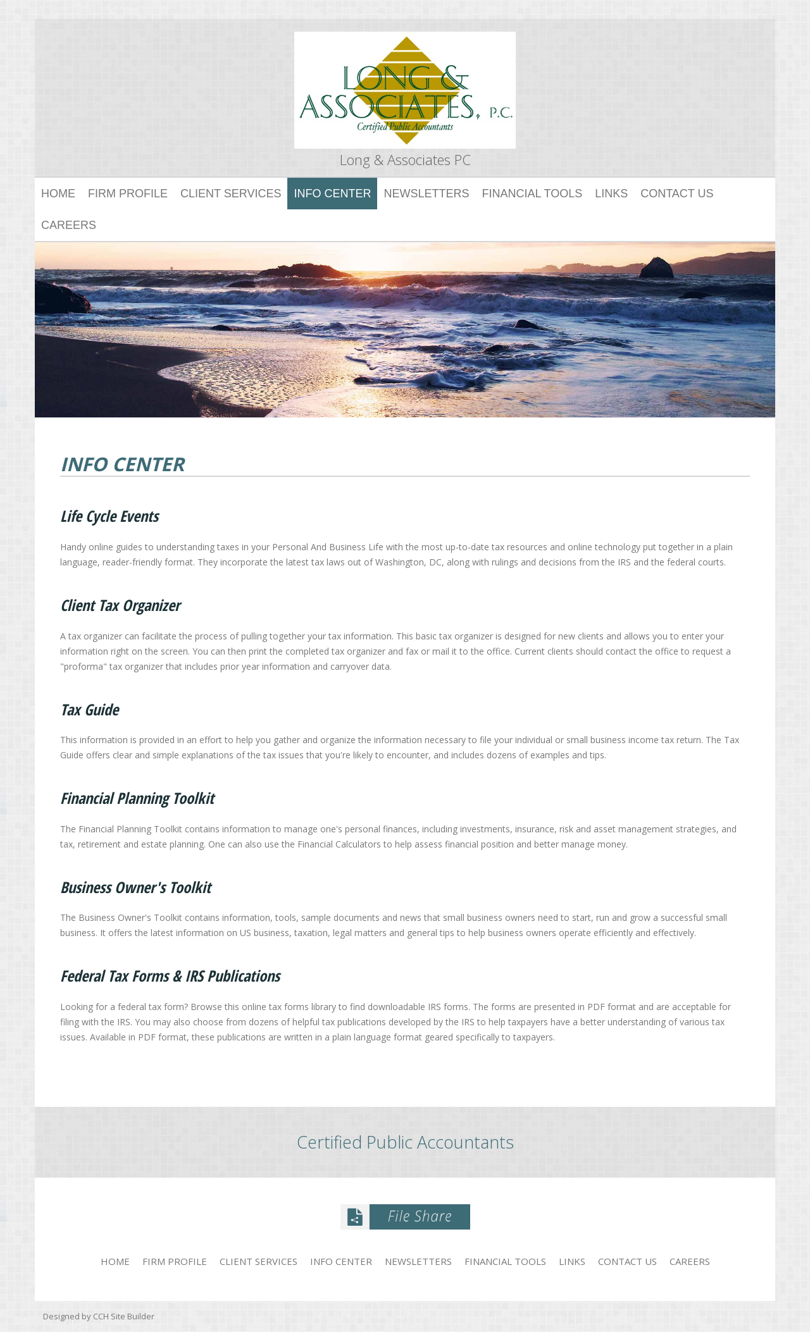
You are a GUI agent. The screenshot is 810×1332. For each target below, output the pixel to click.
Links (611, 193)
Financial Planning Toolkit (137, 798)
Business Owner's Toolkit (135, 888)
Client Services (230, 193)
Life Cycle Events (109, 516)
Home (58, 193)
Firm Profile (128, 193)
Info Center (332, 193)
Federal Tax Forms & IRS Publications (170, 976)
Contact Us (676, 193)
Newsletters (426, 193)
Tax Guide (89, 710)
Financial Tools (532, 193)
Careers (68, 225)
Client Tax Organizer (120, 606)
